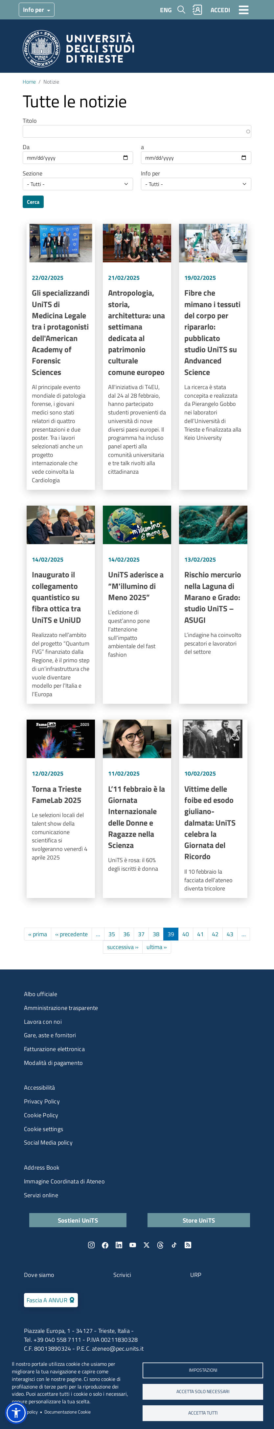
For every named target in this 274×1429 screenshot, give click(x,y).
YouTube (132, 1245)
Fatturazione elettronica (54, 1049)
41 (200, 934)
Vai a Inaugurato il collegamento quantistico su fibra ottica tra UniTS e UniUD (61, 605)
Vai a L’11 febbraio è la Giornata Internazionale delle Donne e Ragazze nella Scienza (137, 809)
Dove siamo (39, 1274)
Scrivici (122, 1274)
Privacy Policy (42, 1101)
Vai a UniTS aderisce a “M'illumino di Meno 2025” (137, 605)
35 (111, 934)
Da (26, 147)
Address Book (41, 1167)
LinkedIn (119, 1245)
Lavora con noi (43, 1021)
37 (141, 934)
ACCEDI (220, 9)
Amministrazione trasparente (61, 1007)
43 (230, 934)
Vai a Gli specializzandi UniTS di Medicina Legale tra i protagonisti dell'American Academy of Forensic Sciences (61, 357)
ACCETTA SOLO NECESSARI (202, 1391)
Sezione (32, 173)
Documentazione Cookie (67, 1412)
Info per (34, 9)
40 (185, 934)
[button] (16, 1412)
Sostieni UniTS (78, 1220)
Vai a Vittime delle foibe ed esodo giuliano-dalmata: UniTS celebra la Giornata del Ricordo (213, 809)
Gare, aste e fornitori (50, 1035)
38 (156, 934)
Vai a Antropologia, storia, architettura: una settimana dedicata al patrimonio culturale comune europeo (137, 357)
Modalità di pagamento (53, 1062)
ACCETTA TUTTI (202, 1413)
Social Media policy (48, 1142)
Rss (188, 1245)
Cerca (33, 202)
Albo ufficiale (40, 994)
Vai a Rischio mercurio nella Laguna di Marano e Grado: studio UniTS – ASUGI (213, 605)
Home (29, 82)
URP (196, 1274)
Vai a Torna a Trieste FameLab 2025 (61, 809)
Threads (160, 1245)
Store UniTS (199, 1220)
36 (126, 934)
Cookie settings (43, 1129)
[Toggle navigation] (244, 9)
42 (215, 934)
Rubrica (197, 10)
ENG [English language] (166, 9)
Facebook (105, 1245)
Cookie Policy (41, 1115)
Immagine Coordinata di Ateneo (64, 1181)
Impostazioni (203, 1370)
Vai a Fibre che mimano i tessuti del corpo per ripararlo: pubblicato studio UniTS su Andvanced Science (213, 357)
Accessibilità (39, 1087)
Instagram (91, 1245)
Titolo (30, 121)
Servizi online (41, 1195)
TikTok (174, 1245)
